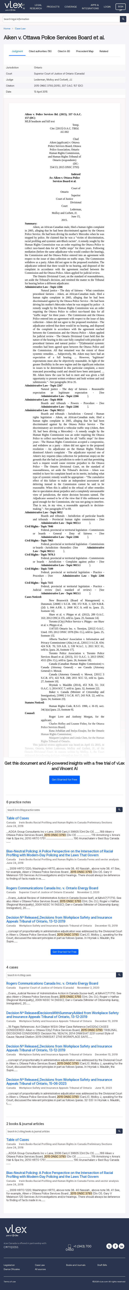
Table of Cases (17, 818)
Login (107, 6)
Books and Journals (75, 1265)
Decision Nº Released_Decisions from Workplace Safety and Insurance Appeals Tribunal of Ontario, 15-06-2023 (59, 1082)
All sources (40, 1269)
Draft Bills (102, 1265)
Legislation (9, 1265)
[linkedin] (121, 1246)
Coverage (70, 6)
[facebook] (115, 1246)
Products (53, 6)
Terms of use (10, 1281)
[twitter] (109, 1246)
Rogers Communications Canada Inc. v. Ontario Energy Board (52, 888)
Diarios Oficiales (12, 1269)
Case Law (40, 1265)
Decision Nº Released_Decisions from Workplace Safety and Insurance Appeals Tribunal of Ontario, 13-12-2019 (59, 919)
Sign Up (120, 7)
